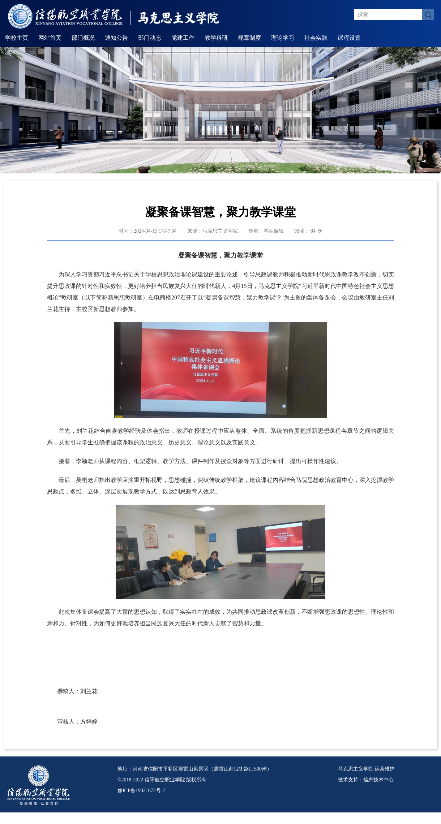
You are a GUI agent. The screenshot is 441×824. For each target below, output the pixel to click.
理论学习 (282, 38)
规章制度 (249, 38)
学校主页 (16, 38)
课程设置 (349, 38)
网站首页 (49, 38)
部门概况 (83, 38)
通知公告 (116, 38)
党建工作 (182, 38)
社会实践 (315, 38)
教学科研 (216, 38)
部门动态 (149, 38)
